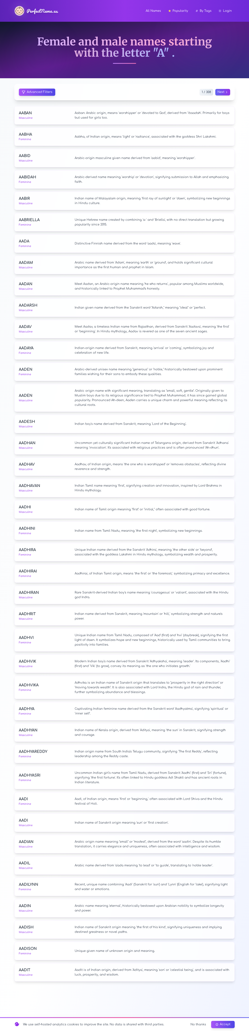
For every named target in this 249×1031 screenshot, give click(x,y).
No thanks (198, 1024)
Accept (222, 1024)
